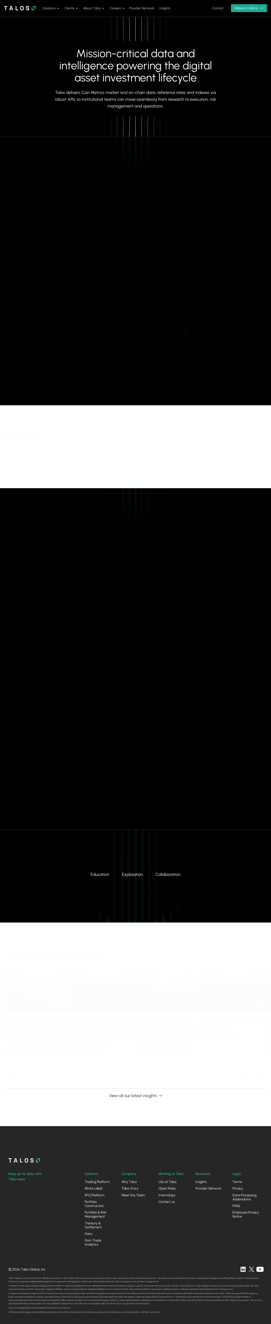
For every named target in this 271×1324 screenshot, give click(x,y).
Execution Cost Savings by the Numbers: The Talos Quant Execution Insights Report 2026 (164, 1021)
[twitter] (251, 1269)
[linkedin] (243, 1269)
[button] (51, 8)
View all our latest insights (133, 1095)
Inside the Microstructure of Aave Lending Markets (230, 1018)
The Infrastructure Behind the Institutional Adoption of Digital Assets (100, 1021)
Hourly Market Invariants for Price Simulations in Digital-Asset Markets (37, 1021)
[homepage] (24, 1160)
